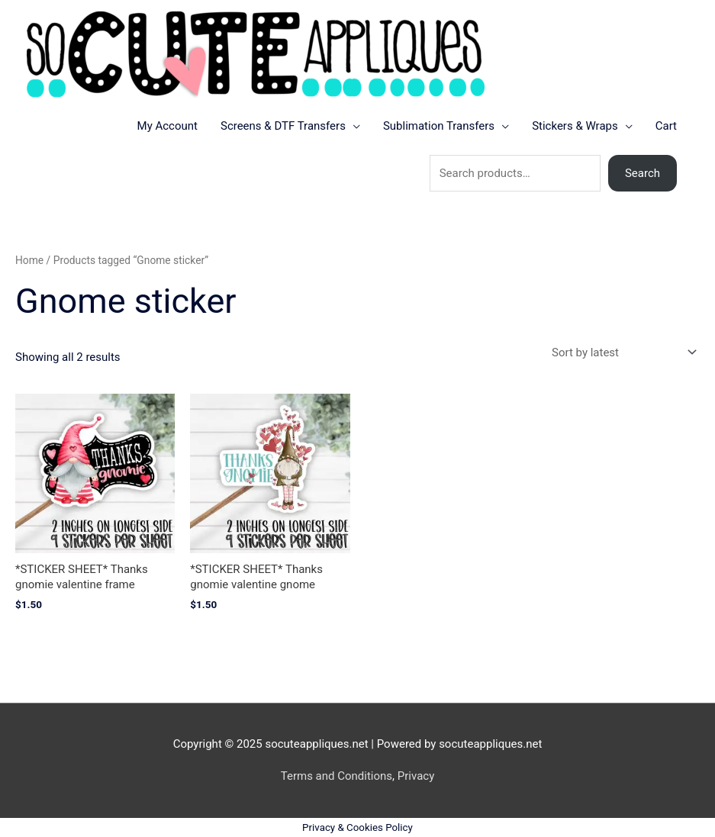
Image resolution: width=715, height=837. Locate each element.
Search (642, 173)
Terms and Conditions (336, 776)
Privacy (416, 776)
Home (29, 260)
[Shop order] (621, 352)
